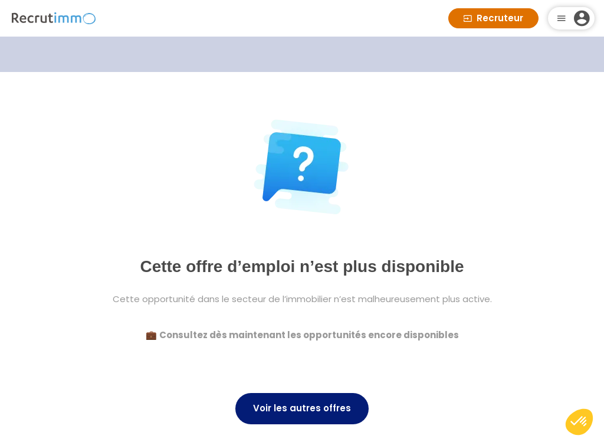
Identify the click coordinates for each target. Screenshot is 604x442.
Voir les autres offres (302, 408)
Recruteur (493, 18)
